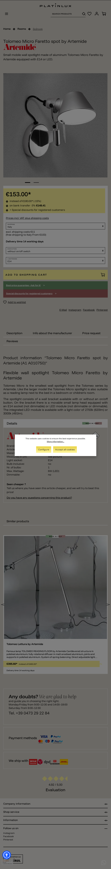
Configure (43, 449)
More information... (55, 441)
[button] (6, 855)
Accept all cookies (65, 449)
